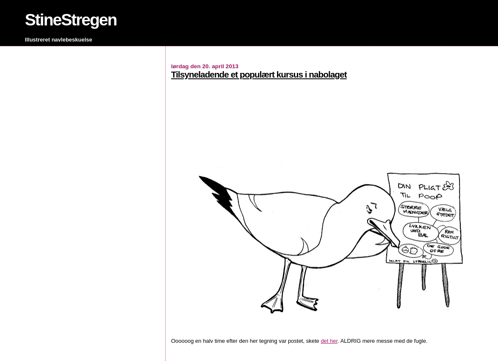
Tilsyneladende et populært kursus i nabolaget (259, 74)
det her (329, 341)
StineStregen (71, 20)
